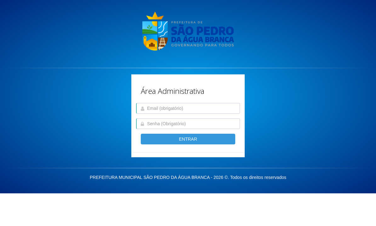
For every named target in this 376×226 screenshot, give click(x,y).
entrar (188, 139)
